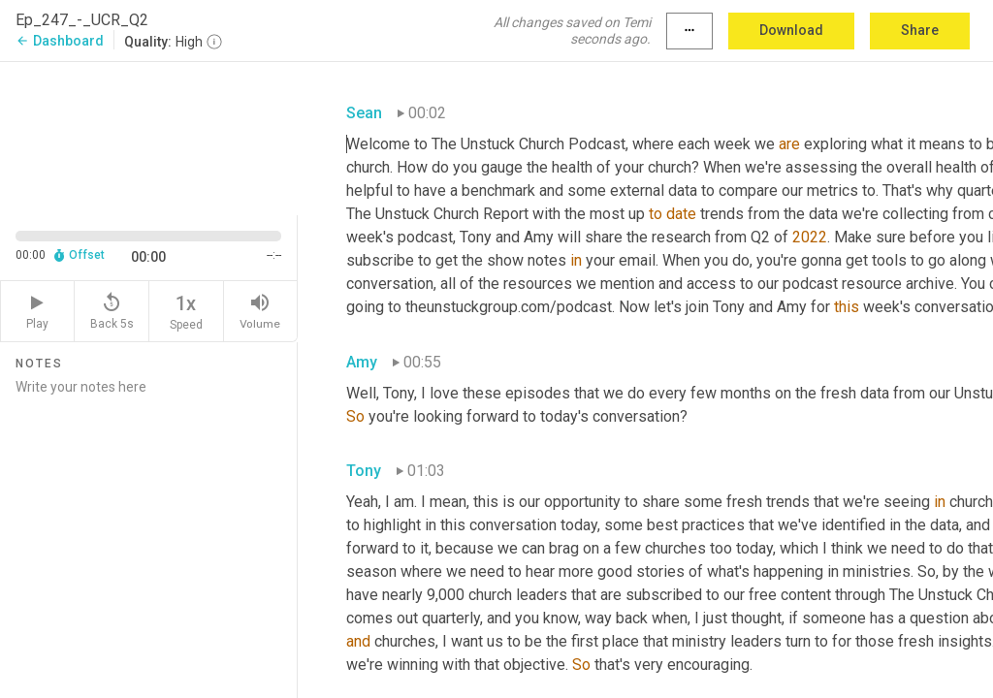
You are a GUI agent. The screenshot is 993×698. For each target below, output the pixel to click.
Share (920, 30)
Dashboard (60, 40)
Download (791, 30)
